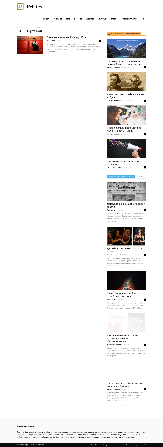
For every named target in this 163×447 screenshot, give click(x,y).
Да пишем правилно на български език (124, 34)
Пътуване (104, 19)
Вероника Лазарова (114, 344)
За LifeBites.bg (96, 445)
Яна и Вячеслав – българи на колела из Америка (124, 385)
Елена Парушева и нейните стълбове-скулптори (123, 295)
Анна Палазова (112, 255)
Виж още (126, 406)
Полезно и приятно (129, 19)
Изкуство (91, 19)
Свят (69, 19)
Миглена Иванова (113, 67)
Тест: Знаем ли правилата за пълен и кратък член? (124, 129)
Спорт (114, 19)
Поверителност (108, 445)
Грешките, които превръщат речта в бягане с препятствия (124, 63)
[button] (143, 19)
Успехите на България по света (120, 177)
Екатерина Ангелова (114, 101)
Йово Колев (51, 41)
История (79, 19)
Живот (47, 19)
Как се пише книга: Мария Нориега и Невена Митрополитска (122, 338)
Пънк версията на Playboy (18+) (66, 37)
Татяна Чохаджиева (114, 167)
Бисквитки (119, 445)
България (59, 19)
